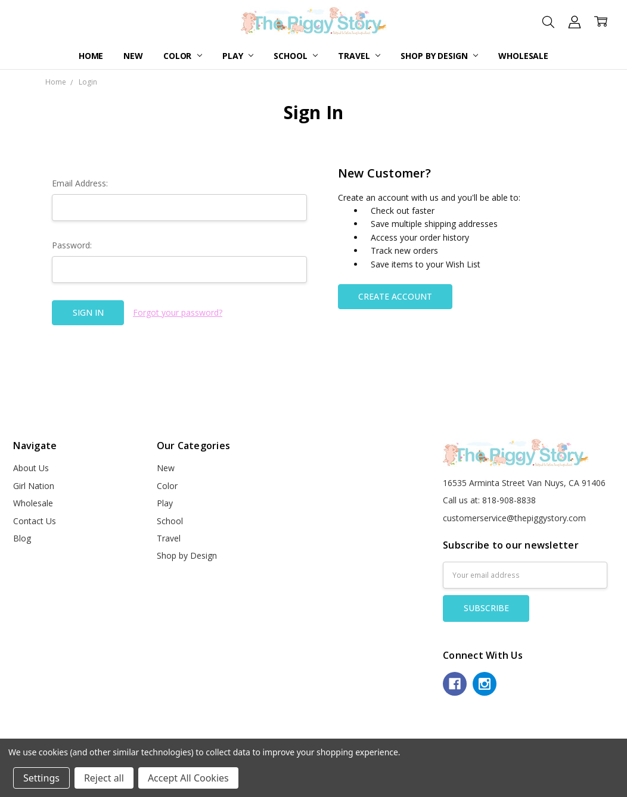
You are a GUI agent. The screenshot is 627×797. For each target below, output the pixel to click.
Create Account (395, 296)
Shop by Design (439, 55)
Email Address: (80, 183)
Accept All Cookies (188, 777)
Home (91, 55)
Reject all (104, 777)
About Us (31, 468)
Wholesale (523, 55)
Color (182, 55)
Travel (359, 55)
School (296, 55)
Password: (72, 245)
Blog (22, 538)
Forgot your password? (177, 312)
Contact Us (34, 521)
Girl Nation (33, 485)
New (133, 55)
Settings (41, 777)
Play (237, 55)
